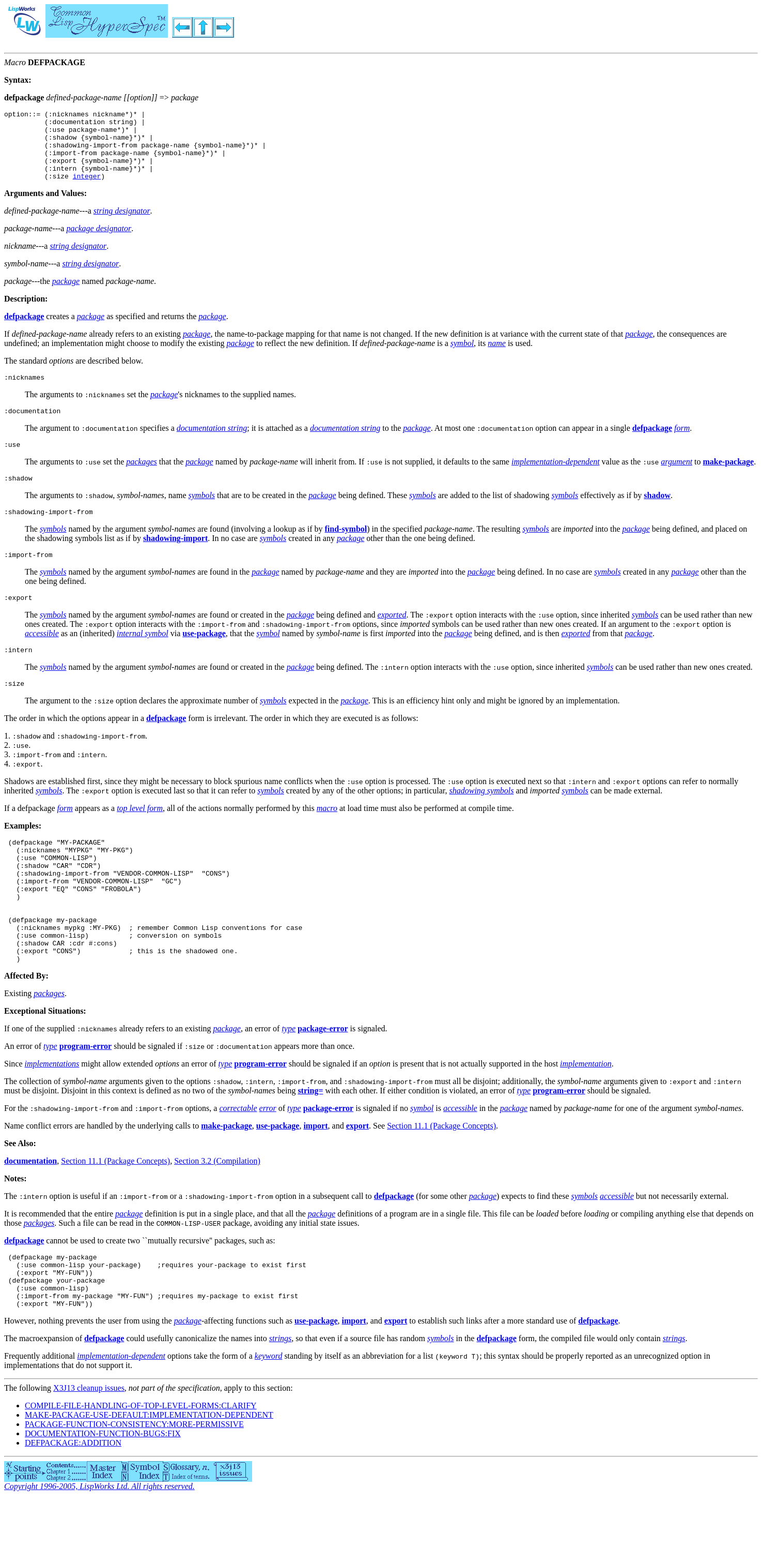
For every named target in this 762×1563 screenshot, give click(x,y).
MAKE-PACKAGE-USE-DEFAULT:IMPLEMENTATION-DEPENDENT (149, 1478)
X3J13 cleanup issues (89, 1451)
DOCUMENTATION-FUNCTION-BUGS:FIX (103, 1497)
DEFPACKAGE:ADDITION (73, 1506)
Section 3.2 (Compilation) (217, 1213)
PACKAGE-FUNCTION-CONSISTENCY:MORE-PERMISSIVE (134, 1487)
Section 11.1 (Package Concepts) (441, 1178)
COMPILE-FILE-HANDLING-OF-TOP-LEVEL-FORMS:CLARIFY (141, 1469)
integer (87, 189)
